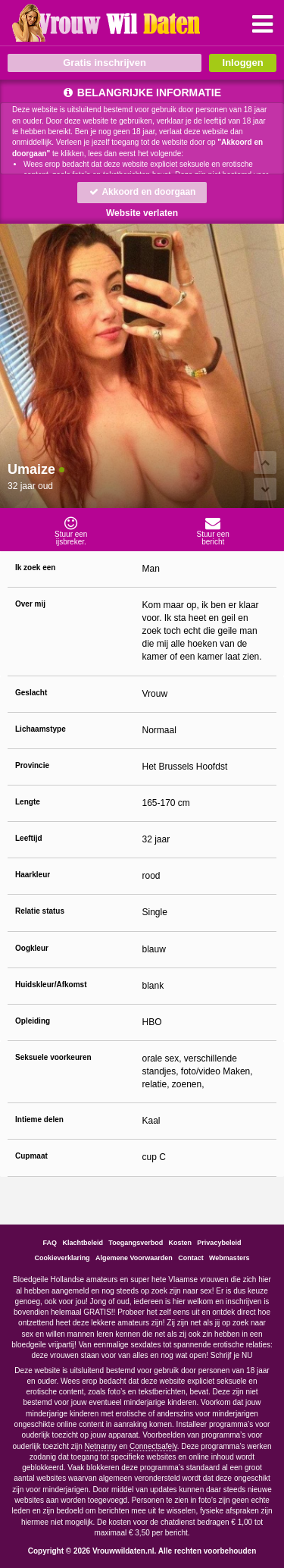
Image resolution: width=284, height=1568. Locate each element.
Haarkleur (32, 874)
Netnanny (101, 1446)
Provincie (32, 765)
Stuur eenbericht (213, 531)
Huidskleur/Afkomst (50, 984)
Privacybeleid (219, 1243)
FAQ (50, 1243)
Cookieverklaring (62, 1258)
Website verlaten (142, 213)
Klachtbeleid (83, 1243)
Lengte (27, 802)
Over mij (30, 604)
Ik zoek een (35, 567)
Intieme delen (39, 1119)
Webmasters (229, 1258)
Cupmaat (31, 1156)
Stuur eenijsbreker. (71, 531)
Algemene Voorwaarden (134, 1258)
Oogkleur (31, 948)
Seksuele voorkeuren (53, 1057)
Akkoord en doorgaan (142, 192)
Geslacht (31, 692)
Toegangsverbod (135, 1243)
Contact (191, 1258)
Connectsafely (153, 1446)
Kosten (180, 1243)
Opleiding (32, 1021)
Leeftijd (28, 838)
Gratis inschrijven (104, 62)
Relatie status (39, 911)
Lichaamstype (40, 729)
